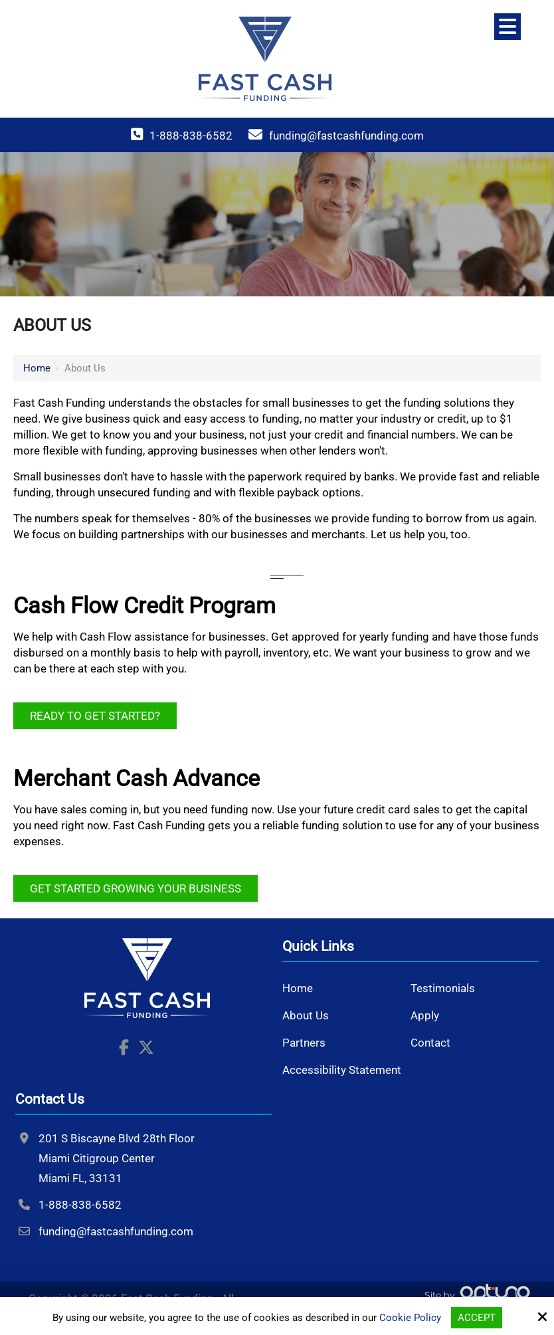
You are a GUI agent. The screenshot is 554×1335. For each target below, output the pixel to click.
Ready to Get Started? (95, 715)
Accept (477, 1318)
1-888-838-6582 (190, 135)
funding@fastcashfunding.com (346, 135)
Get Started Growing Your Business (135, 888)
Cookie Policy (410, 1318)
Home (36, 368)
